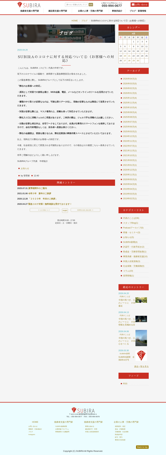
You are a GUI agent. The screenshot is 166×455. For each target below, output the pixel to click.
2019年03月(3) (130, 194)
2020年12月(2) (130, 170)
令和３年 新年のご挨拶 (39, 193)
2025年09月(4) (130, 112)
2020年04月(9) (130, 184)
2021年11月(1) (130, 150)
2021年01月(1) (130, 165)
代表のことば (125, 296)
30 (138, 61)
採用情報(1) (128, 276)
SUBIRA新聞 (125, 354)
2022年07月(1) (130, 146)
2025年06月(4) (130, 127)
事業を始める (89, 426)
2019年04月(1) (130, 189)
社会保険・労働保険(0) (133, 266)
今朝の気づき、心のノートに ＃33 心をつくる (128, 341)
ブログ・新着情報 (138, 11)
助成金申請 (118, 434)
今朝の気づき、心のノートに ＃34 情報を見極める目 (128, 322)
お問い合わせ (140, 4)
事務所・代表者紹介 (35, 429)
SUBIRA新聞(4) (130, 242)
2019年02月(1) (130, 198)
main (65, 210)
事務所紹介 (117, 11)
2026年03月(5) (130, 83)
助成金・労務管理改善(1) (134, 251)
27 (125, 61)
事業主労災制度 (120, 440)
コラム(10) (128, 271)
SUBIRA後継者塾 (61, 426)
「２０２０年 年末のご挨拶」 (42, 199)
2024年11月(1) (130, 141)
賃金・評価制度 (120, 429)
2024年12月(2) (130, 136)
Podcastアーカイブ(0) (133, 228)
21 (129, 56)
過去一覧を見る (141, 366)
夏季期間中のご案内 (37, 188)
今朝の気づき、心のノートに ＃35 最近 (128, 303)
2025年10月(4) (130, 107)
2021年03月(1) (130, 160)
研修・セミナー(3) (131, 232)
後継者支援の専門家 (29, 11)
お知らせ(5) (128, 237)
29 (133, 61)
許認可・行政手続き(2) (133, 247)
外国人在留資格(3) (131, 261)
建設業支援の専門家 (57, 11)
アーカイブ (133, 71)
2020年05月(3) (130, 179)
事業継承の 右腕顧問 (62, 432)
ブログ (84, 21)
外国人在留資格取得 (92, 432)
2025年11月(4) (130, 103)
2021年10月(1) (130, 155)
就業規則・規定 (120, 426)
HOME (75, 21)
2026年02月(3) (130, 88)
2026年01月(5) (130, 93)
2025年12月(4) (130, 98)
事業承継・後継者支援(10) (135, 256)
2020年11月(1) (130, 174)
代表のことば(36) (131, 218)
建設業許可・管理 (91, 429)
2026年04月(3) (130, 79)
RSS (125, 383)
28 (129, 61)
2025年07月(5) (130, 122)
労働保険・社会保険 (121, 432)
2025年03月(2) (130, 131)
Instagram (31, 434)
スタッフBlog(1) (130, 223)
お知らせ (25, 168)
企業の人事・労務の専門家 (90, 11)
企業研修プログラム (62, 429)
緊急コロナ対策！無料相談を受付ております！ (50, 204)
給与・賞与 (118, 437)
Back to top (142, 447)
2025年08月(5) (130, 117)
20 (125, 56)
